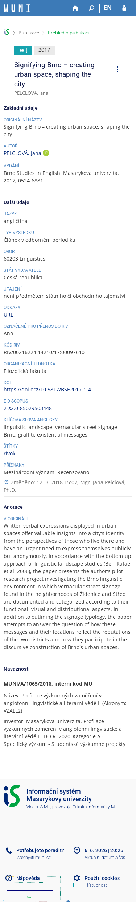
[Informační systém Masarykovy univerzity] (17, 8)
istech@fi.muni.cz (33, 857)
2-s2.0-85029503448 (28, 408)
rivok (9, 453)
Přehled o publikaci (68, 32)
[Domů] (75, 8)
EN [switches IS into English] (108, 8)
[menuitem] (115, 70)
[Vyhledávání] (91, 8)
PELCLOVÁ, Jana (23, 153)
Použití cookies (102, 878)
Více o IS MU (38, 806)
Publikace (28, 32)
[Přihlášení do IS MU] (124, 8)
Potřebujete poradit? (40, 850)
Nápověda (28, 878)
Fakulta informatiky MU (95, 806)
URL (8, 314)
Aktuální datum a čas (105, 857)
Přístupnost (96, 885)
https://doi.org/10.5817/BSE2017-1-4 (47, 389)
